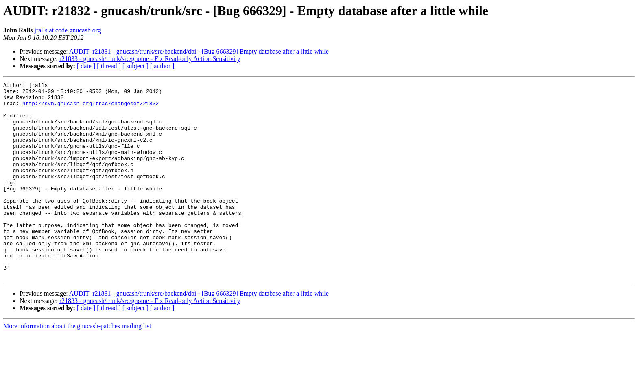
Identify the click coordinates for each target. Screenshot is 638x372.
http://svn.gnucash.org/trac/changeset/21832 (90, 108)
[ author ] (162, 66)
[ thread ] (109, 66)
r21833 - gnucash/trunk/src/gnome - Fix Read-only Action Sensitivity (149, 58)
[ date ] (86, 66)
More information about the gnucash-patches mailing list (77, 364)
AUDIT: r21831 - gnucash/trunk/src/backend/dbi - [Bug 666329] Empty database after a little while (199, 51)
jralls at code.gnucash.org (67, 30)
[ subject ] (135, 66)
